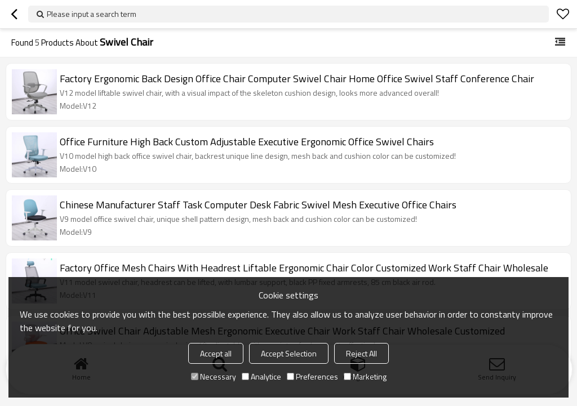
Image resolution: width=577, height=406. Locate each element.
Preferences (312, 376)
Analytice (261, 376)
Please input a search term (91, 14)
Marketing (365, 376)
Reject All (361, 353)
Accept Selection (289, 353)
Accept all (216, 353)
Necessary (213, 376)
